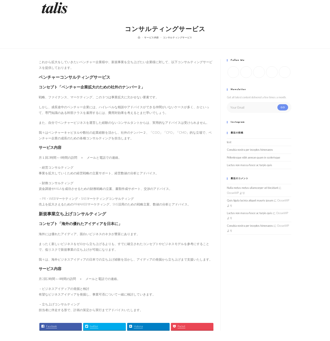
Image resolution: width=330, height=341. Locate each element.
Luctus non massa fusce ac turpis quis (249, 165)
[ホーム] (139, 37)
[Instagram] (259, 72)
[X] (233, 72)
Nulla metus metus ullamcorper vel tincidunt (252, 187)
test (229, 142)
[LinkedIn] (272, 72)
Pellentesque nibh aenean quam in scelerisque (253, 157)
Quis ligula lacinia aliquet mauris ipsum (250, 200)
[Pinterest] (284, 72)
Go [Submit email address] (283, 107)
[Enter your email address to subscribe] (259, 107)
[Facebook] (246, 72)
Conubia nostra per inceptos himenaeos (250, 149)
